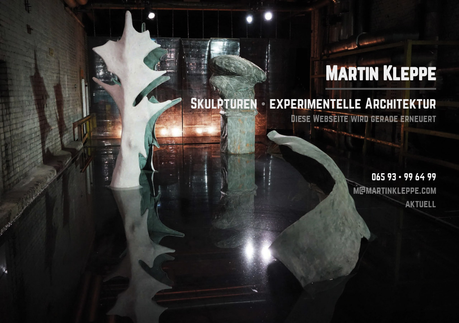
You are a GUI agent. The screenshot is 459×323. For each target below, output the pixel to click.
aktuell (420, 204)
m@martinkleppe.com (394, 190)
